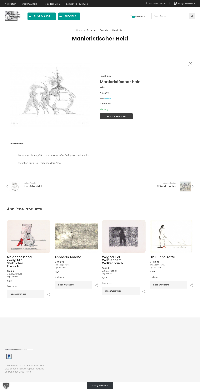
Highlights (117, 30)
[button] (6, 386)
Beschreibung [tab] (17, 143)
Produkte (91, 30)
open (190, 64)
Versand (107, 98)
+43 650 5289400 (156, 3)
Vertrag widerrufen (100, 385)
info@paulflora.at (186, 3)
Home (79, 30)
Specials (104, 30)
